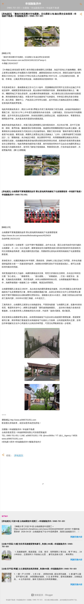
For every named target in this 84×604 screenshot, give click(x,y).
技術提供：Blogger (42, 595)
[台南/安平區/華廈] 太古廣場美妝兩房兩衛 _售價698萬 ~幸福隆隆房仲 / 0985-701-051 (39, 569)
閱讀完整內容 (76, 537)
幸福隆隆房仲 (33, 3)
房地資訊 (18, 455)
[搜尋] (81, 4)
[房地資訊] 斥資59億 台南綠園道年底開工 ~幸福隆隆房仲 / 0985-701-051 (33, 521)
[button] (81, 14)
